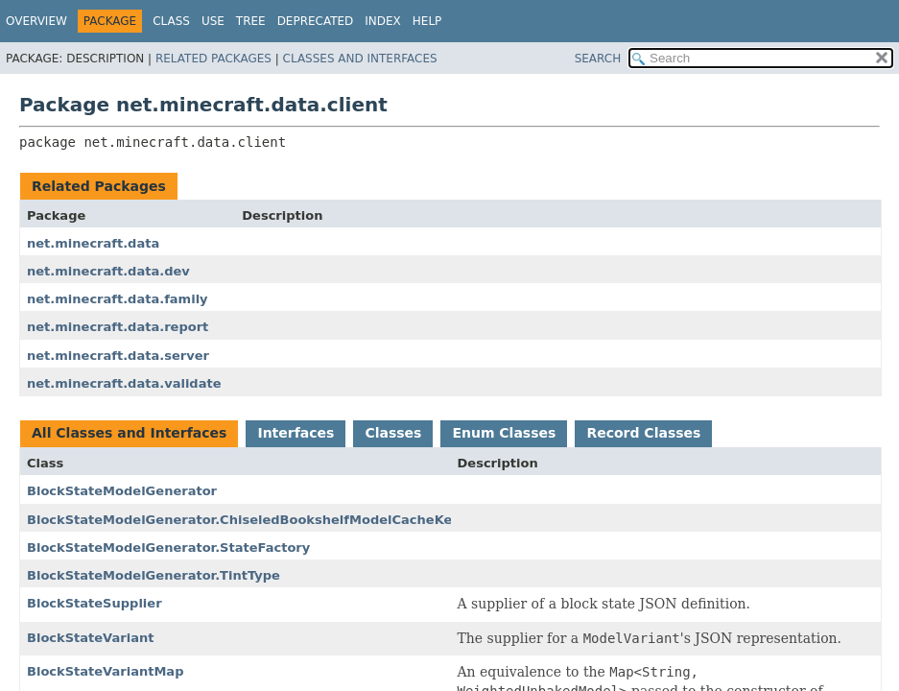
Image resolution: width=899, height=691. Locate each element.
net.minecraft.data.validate (124, 383)
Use (213, 21)
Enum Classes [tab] (504, 433)
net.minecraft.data (93, 243)
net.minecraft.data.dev (108, 271)
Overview (36, 21)
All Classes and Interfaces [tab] (129, 433)
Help (427, 21)
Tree (251, 21)
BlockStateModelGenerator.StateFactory (168, 547)
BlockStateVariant (90, 638)
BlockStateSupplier (94, 603)
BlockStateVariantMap (105, 671)
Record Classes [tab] (643, 433)
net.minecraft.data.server (118, 355)
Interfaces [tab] (295, 433)
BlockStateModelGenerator (122, 491)
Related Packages (213, 58)
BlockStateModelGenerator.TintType (153, 575)
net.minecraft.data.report (117, 327)
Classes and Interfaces (360, 58)
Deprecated (315, 21)
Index (383, 21)
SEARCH (598, 58)
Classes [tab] (393, 433)
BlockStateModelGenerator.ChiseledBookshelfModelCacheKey (244, 519)
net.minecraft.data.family (117, 299)
